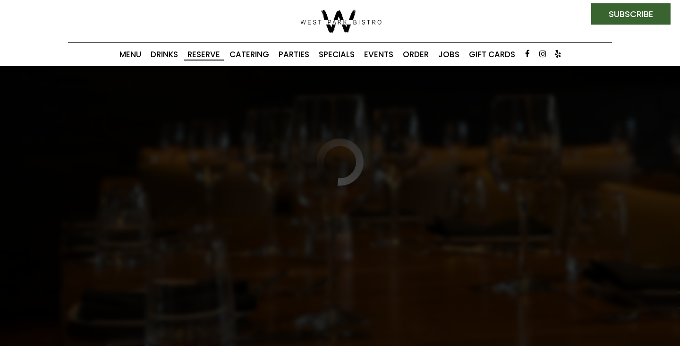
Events (378, 54)
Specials (337, 54)
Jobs (448, 54)
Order (416, 54)
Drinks (164, 54)
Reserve (203, 54)
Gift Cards (492, 54)
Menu (130, 54)
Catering (249, 54)
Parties (294, 54)
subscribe (631, 14)
